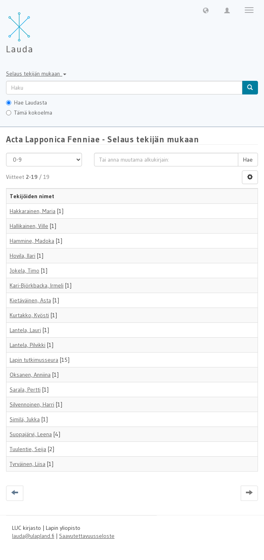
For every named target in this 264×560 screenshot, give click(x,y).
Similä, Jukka (25, 419)
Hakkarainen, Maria (32, 211)
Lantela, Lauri (25, 330)
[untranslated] (124, 87)
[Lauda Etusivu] (36, 28)
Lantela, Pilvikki (27, 345)
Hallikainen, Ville (29, 226)
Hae (248, 159)
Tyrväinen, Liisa (27, 464)
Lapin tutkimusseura (34, 359)
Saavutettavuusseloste (87, 535)
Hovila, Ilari (22, 255)
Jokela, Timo (24, 270)
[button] (206, 10)
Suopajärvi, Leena (31, 434)
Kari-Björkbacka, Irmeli (36, 285)
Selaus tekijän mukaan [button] (36, 73)
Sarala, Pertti (25, 389)
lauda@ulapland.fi (33, 535)
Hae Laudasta (26, 102)
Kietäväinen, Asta (30, 300)
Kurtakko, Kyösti (29, 315)
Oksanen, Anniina (30, 374)
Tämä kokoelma (29, 112)
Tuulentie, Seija (28, 449)
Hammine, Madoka (32, 240)
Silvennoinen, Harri (32, 404)
